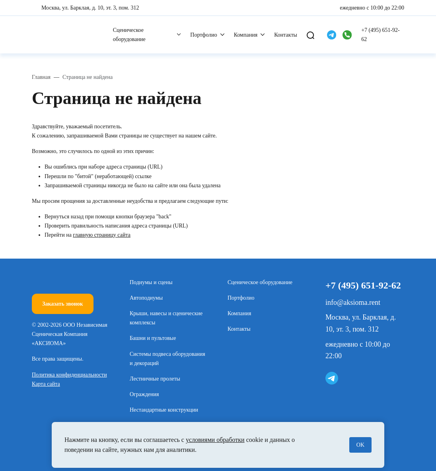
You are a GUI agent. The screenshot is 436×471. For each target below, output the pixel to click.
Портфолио (203, 35)
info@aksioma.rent (352, 302)
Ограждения (144, 394)
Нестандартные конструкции (164, 410)
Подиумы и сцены (151, 282)
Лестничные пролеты (155, 379)
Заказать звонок (62, 304)
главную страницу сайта (101, 235)
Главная (41, 77)
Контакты (285, 35)
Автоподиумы (146, 298)
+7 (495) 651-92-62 (380, 34)
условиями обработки (215, 439)
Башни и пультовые (153, 338)
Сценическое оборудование (129, 34)
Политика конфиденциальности (69, 375)
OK (360, 445)
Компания (245, 35)
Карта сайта (46, 384)
